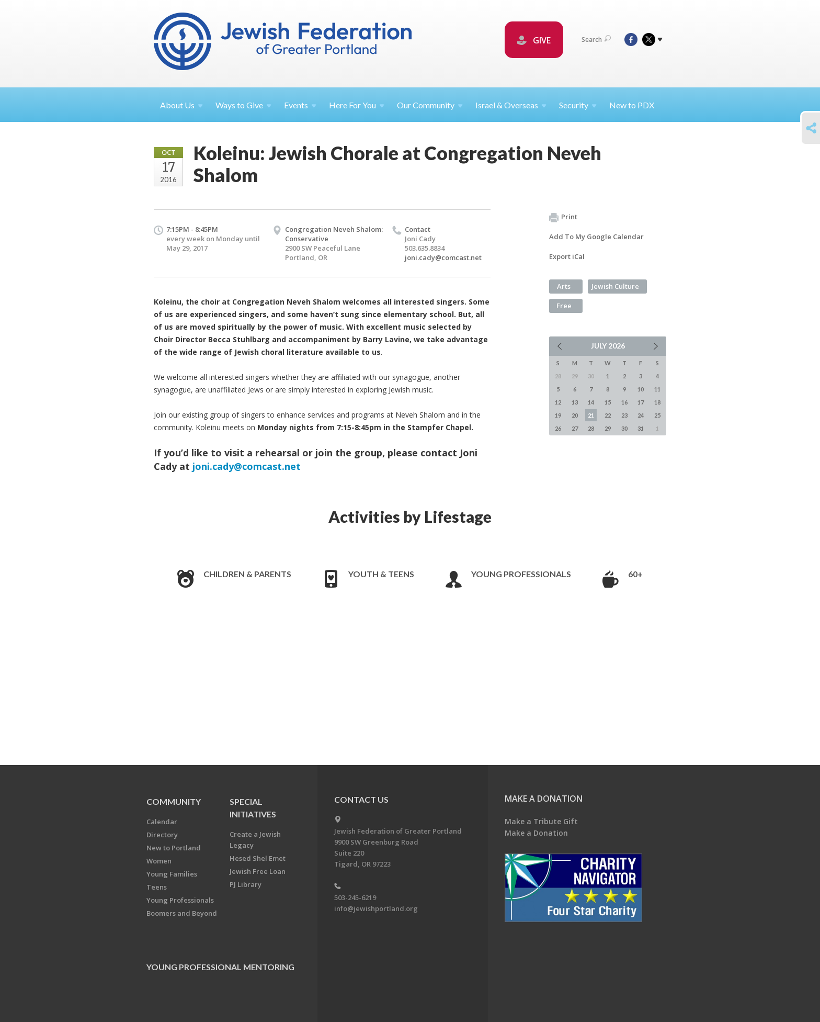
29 (608, 428)
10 (640, 389)
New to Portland (173, 847)
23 (624, 415)
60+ (635, 574)
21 (591, 415)
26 (558, 428)
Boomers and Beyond (181, 913)
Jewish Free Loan (258, 871)
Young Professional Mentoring (220, 967)
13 (575, 402)
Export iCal (567, 256)
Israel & (510, 105)
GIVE (534, 40)
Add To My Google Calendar (596, 236)
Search (596, 39)
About (181, 105)
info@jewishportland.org (376, 908)
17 (640, 402)
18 (657, 402)
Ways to (243, 105)
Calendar (161, 821)
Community (173, 801)
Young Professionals (521, 574)
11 (657, 389)
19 (558, 415)
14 (591, 402)
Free (564, 305)
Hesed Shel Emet (258, 858)
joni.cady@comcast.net (443, 257)
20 (575, 415)
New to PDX (631, 105)
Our (430, 105)
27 (575, 428)
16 (624, 402)
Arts (564, 286)
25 (657, 415)
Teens (156, 887)
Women (159, 861)
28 (591, 428)
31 (640, 428)
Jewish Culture (615, 286)
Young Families (171, 874)
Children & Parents (247, 574)
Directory (162, 834)
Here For (356, 105)
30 (624, 428)
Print (563, 217)
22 (608, 415)
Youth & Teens (381, 574)
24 (640, 415)
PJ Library (245, 884)
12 (558, 402)
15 (608, 402)
